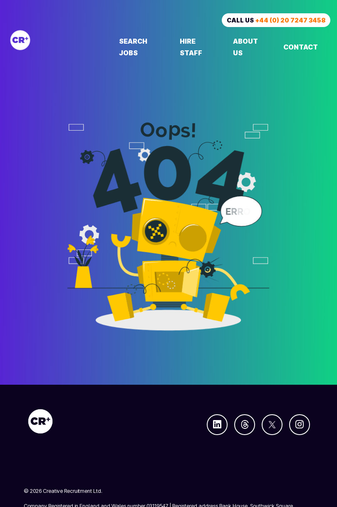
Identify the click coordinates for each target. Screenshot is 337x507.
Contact (300, 47)
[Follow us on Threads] (244, 424)
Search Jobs (133, 47)
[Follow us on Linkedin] (217, 424)
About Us (245, 47)
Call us (276, 20)
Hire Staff (191, 47)
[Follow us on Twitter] (272, 424)
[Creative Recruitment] (57, 40)
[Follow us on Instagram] (299, 424)
